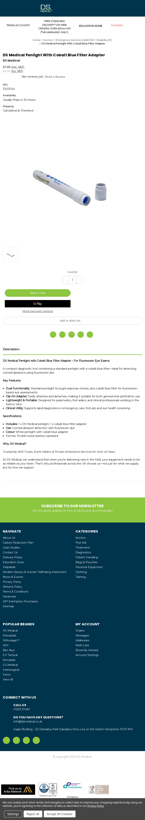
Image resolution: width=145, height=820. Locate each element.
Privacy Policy (12, 582)
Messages (82, 635)
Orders (80, 630)
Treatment (83, 547)
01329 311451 (21, 709)
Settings (13, 814)
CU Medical (10, 665)
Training (81, 577)
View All (8, 679)
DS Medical (10, 630)
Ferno (7, 674)
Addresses (82, 640)
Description (11, 349)
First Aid (81, 542)
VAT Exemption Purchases (20, 601)
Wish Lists (82, 645)
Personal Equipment (89, 567)
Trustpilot (117, 25)
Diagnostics (83, 552)
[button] (18, 789)
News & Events (13, 577)
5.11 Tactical (10, 655)
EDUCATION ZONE (90, 25)
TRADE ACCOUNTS (18, 25)
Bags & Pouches (86, 562)
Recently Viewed (87, 650)
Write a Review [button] (55, 77)
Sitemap (8, 606)
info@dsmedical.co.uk (27, 721)
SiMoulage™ (11, 640)
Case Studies (11, 547)
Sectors (81, 537)
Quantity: (72, 272)
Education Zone (13, 562)
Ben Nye (9, 650)
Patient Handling (87, 557)
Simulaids (9, 660)
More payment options (37, 311)
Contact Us (10, 552)
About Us (9, 537)
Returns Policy (12, 586)
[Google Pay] (38, 303)
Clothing (81, 572)
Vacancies (9, 596)
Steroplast (9, 635)
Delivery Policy (12, 557)
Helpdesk (9, 567)
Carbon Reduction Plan (18, 542)
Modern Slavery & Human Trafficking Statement (34, 572)
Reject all (33, 814)
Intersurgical (11, 669)
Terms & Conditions (15, 591)
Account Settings (87, 655)
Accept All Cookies (59, 814)
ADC (6, 645)
